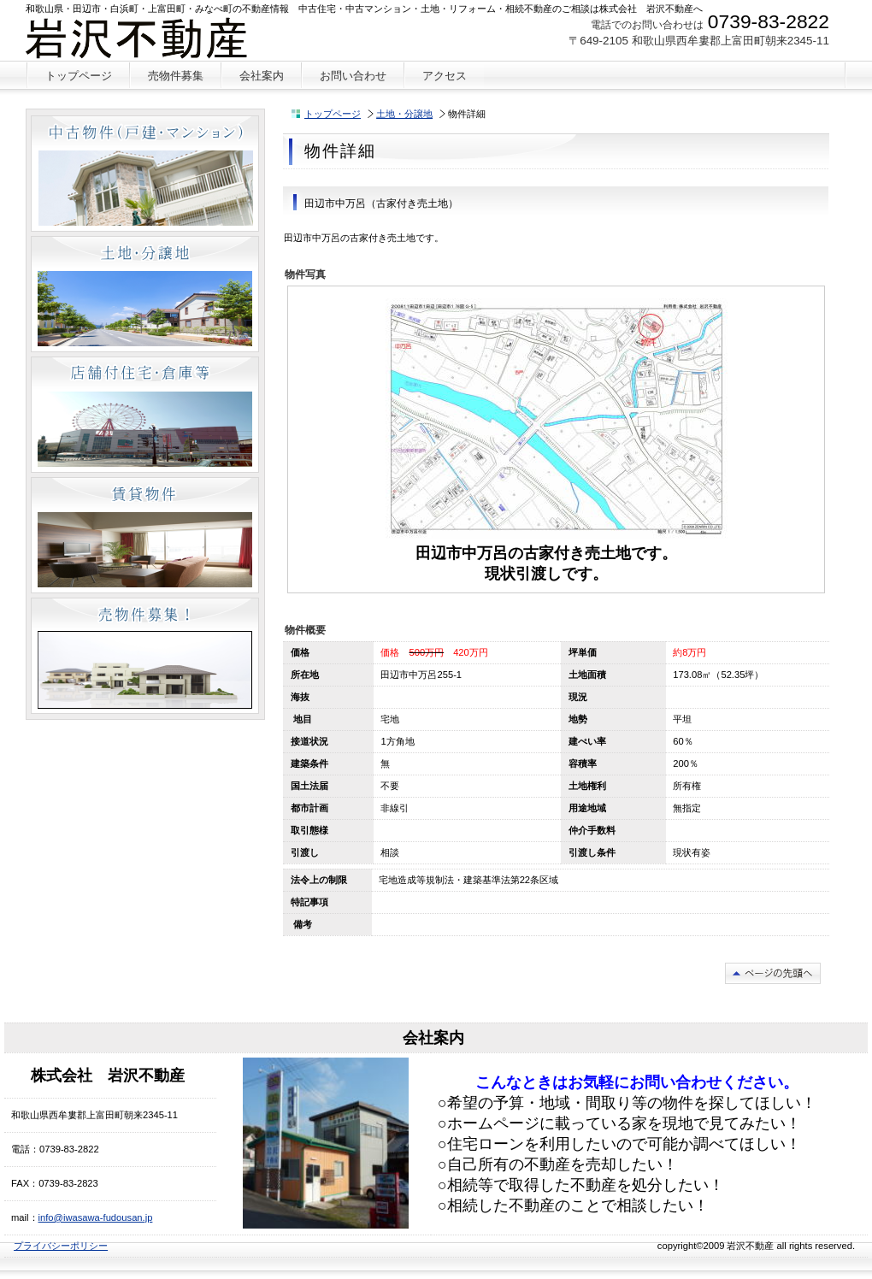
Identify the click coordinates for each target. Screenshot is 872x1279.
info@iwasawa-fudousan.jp (95, 1217)
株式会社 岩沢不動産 (152, 38)
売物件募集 (145, 656)
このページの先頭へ (773, 973)
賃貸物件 (145, 535)
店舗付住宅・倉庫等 (145, 415)
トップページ (332, 114)
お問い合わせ (353, 75)
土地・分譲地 (404, 114)
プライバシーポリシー (61, 1246)
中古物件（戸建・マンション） (145, 173)
